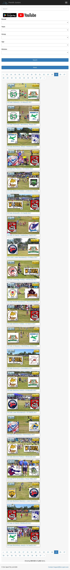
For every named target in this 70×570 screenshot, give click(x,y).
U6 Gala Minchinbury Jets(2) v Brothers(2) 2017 (22, 146)
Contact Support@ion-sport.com (58, 567)
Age (3, 42)
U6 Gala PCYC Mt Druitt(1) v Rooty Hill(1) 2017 (22, 479)
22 (44, 74)
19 (31, 74)
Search (35, 60)
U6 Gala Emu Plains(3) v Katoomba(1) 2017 (21, 434)
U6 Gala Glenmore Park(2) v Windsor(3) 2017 (21, 457)
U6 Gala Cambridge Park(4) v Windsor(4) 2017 (22, 279)
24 (52, 74)
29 (7, 78)
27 (64, 74)
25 (56, 74)
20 (36, 74)
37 (40, 78)
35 (32, 78)
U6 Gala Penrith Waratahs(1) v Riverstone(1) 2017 (23, 302)
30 (12, 78)
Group (4, 34)
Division (4, 49)
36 (36, 78)
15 (15, 74)
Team (3, 27)
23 (48, 74)
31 (16, 78)
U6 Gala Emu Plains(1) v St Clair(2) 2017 (20, 169)
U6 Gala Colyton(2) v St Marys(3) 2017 (19, 102)
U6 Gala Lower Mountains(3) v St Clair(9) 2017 (22, 412)
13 (7, 74)
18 (27, 74)
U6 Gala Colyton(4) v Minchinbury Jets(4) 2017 (22, 124)
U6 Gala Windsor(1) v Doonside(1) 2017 (19, 368)
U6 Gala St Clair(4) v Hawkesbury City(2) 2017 (21, 235)
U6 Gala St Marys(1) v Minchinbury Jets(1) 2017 (22, 346)
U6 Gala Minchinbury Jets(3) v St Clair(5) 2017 (21, 545)
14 (11, 74)
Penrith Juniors (11, 3)
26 (60, 74)
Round (4, 19)
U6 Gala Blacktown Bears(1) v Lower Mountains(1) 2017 (24, 501)
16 (19, 74)
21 (40, 74)
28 (3, 78)
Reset (35, 67)
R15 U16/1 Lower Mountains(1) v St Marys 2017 (22, 257)
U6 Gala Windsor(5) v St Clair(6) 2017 (19, 213)
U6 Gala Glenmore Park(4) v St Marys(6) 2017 (21, 390)
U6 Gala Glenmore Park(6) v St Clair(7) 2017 (21, 324)
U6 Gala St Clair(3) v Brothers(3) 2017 (19, 523)
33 (24, 78)
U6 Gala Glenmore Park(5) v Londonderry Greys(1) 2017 (25, 191)
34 (28, 78)
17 (23, 74)
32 (20, 78)
